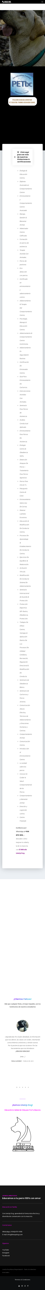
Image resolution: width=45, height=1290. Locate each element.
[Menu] (42, 2)
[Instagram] (22, 1286)
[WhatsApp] (25, 1286)
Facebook (6, 1255)
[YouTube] (19, 1286)
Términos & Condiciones (22, 1280)
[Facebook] (27, 1286)
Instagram (5, 1252)
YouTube (5, 1249)
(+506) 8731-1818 (16, 1231)
